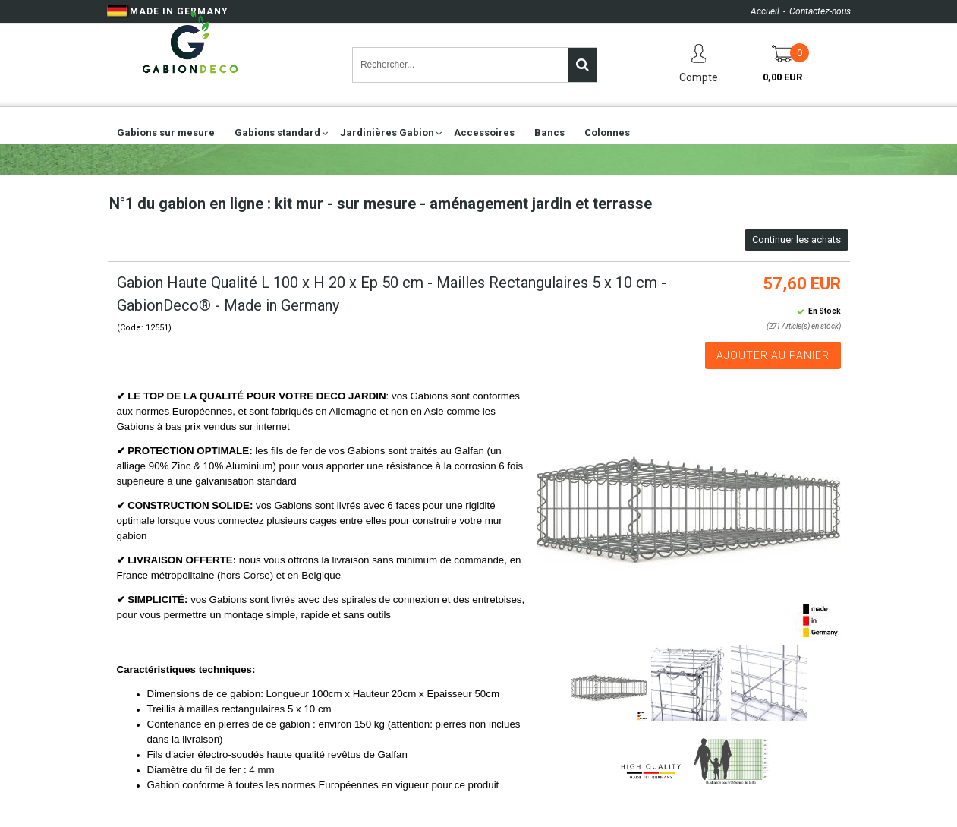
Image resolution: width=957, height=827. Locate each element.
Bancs (549, 132)
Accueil (765, 11)
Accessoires (484, 132)
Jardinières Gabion (387, 132)
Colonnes (607, 132)
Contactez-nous (820, 11)
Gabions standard (277, 132)
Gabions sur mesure (166, 132)
